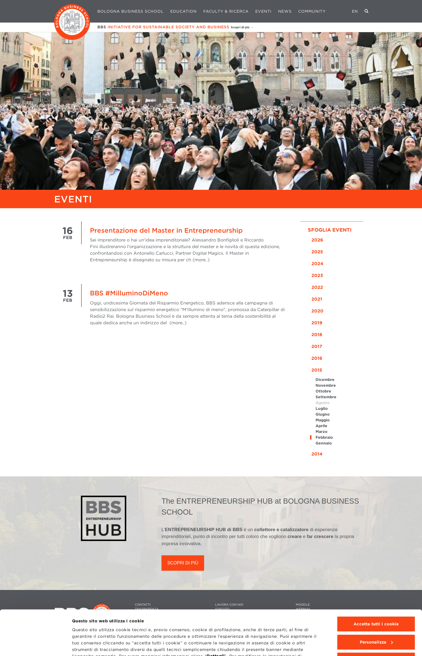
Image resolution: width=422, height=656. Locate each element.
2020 (317, 311)
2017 (316, 346)
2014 (316, 454)
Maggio (323, 420)
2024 (317, 263)
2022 (317, 287)
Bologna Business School (130, 11)
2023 (317, 275)
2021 (316, 299)
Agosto (323, 402)
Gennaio (324, 443)
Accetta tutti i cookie (376, 591)
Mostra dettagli (88, 645)
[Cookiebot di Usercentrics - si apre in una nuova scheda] (36, 645)
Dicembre (325, 379)
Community (312, 11)
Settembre (326, 397)
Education (183, 11)
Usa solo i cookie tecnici (376, 627)
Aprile (321, 426)
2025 (317, 251)
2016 (316, 358)
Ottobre (323, 391)
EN (355, 11)
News (285, 11)
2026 (317, 240)
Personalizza (376, 609)
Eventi (263, 11)
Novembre (326, 385)
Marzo (321, 431)
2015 (316, 370)
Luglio (322, 408)
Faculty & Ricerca (226, 11)
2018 (316, 334)
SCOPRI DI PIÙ (182, 563)
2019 (316, 322)
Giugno (323, 414)
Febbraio (324, 437)
